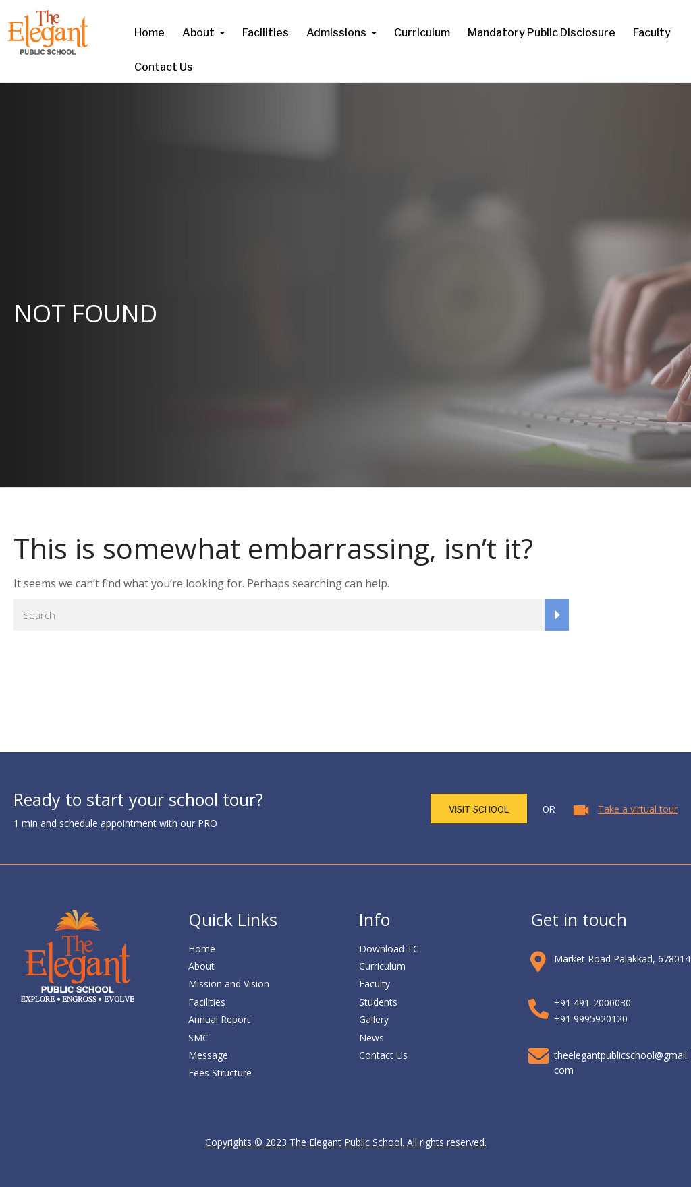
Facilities (265, 32)
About (198, 32)
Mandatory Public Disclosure (541, 32)
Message (208, 1055)
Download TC (389, 948)
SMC (198, 1037)
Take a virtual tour (638, 809)
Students (378, 1001)
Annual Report (219, 1019)
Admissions (336, 32)
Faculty (652, 32)
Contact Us (163, 67)
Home (149, 32)
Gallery (374, 1019)
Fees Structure (220, 1072)
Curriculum (422, 32)
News (371, 1037)
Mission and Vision (228, 983)
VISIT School (479, 809)
